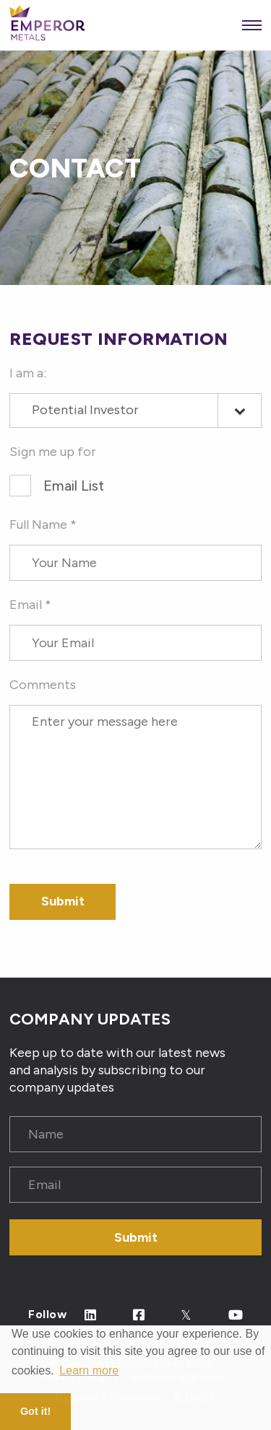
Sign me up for (52, 452)
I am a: (27, 373)
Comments (42, 685)
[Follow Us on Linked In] (91, 1315)
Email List (73, 485)
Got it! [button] (35, 1411)
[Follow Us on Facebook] (139, 1315)
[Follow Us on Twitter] (186, 1315)
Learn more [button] (89, 1370)
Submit (136, 1237)
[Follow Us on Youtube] (236, 1315)
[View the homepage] (47, 25)
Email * (30, 605)
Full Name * (43, 524)
